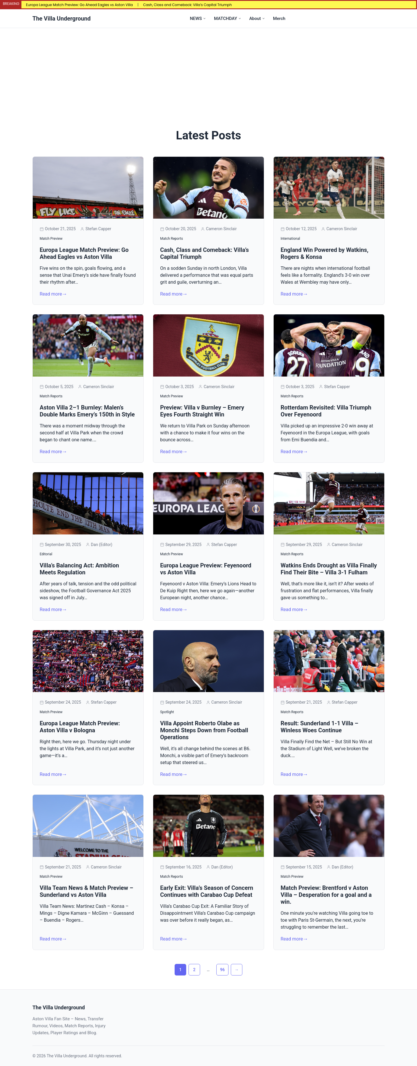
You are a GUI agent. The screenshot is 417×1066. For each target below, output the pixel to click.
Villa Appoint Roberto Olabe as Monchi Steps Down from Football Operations (204, 730)
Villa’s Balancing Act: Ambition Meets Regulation (79, 569)
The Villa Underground (61, 18)
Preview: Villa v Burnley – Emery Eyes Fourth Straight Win (202, 411)
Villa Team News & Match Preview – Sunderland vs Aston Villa (86, 891)
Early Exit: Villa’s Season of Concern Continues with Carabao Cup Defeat (206, 891)
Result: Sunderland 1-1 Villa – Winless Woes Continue (319, 727)
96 (222, 969)
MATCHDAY (225, 18)
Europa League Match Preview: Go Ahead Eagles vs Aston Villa (79, 4)
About (255, 18)
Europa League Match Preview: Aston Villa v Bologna (80, 727)
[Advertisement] (208, 71)
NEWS (196, 18)
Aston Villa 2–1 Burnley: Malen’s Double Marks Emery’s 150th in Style (87, 411)
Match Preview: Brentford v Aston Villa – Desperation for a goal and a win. (326, 894)
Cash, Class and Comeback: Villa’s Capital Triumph (187, 4)
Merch (279, 18)
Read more (51, 294)
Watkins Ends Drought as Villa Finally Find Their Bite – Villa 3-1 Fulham (329, 569)
